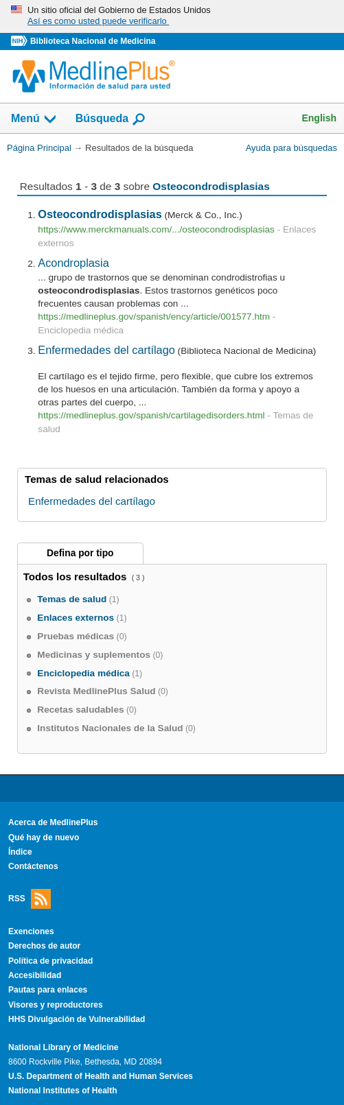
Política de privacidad (50, 961)
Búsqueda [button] (111, 119)
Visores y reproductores (55, 1005)
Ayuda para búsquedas (291, 148)
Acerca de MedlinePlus (53, 822)
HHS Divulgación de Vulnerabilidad (76, 1019)
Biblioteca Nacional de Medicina (92, 41)
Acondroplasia (73, 263)
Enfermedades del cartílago (106, 350)
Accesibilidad (34, 975)
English (318, 117)
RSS (29, 899)
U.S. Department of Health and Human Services (100, 1076)
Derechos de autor (44, 946)
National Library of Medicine (63, 1047)
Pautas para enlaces (47, 990)
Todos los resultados (76, 576)
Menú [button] (34, 119)
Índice (20, 852)
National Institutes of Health (62, 1090)
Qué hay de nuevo (43, 837)
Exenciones (31, 931)
